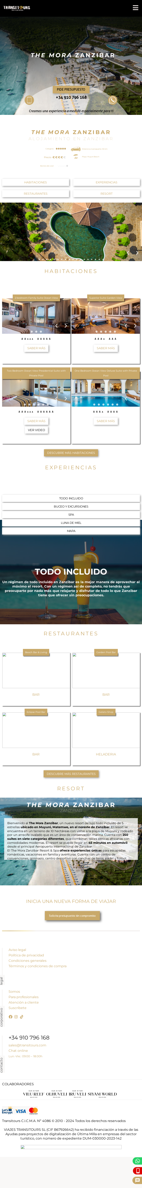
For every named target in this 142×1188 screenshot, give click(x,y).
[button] (128, 252)
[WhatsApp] (137, 1161)
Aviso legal (17, 950)
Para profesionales (24, 997)
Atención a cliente (24, 1002)
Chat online (18, 1051)
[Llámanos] (138, 1170)
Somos (14, 992)
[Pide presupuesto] (137, 1180)
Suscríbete (17, 1008)
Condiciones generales (27, 961)
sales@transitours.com (27, 1045)
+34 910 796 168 (71, 97)
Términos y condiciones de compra (38, 966)
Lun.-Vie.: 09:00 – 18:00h (25, 1056)
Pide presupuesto (71, 89)
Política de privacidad (26, 955)
